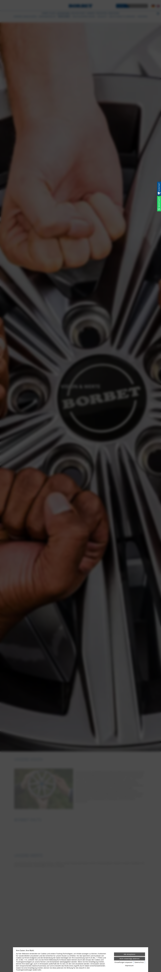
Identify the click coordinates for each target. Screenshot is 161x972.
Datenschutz (139, 962)
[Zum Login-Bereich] (0, 0)
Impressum (129, 966)
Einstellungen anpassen (123, 962)
